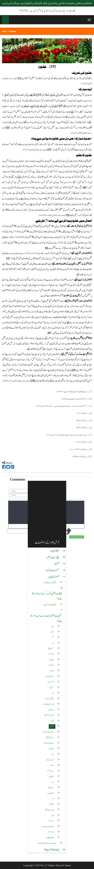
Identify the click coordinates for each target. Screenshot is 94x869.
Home (4, 31)
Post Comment (76, 537)
